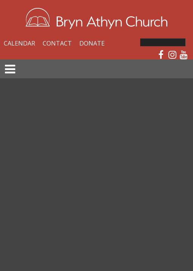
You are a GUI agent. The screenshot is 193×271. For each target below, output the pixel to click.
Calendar (19, 43)
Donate (92, 43)
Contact (57, 43)
